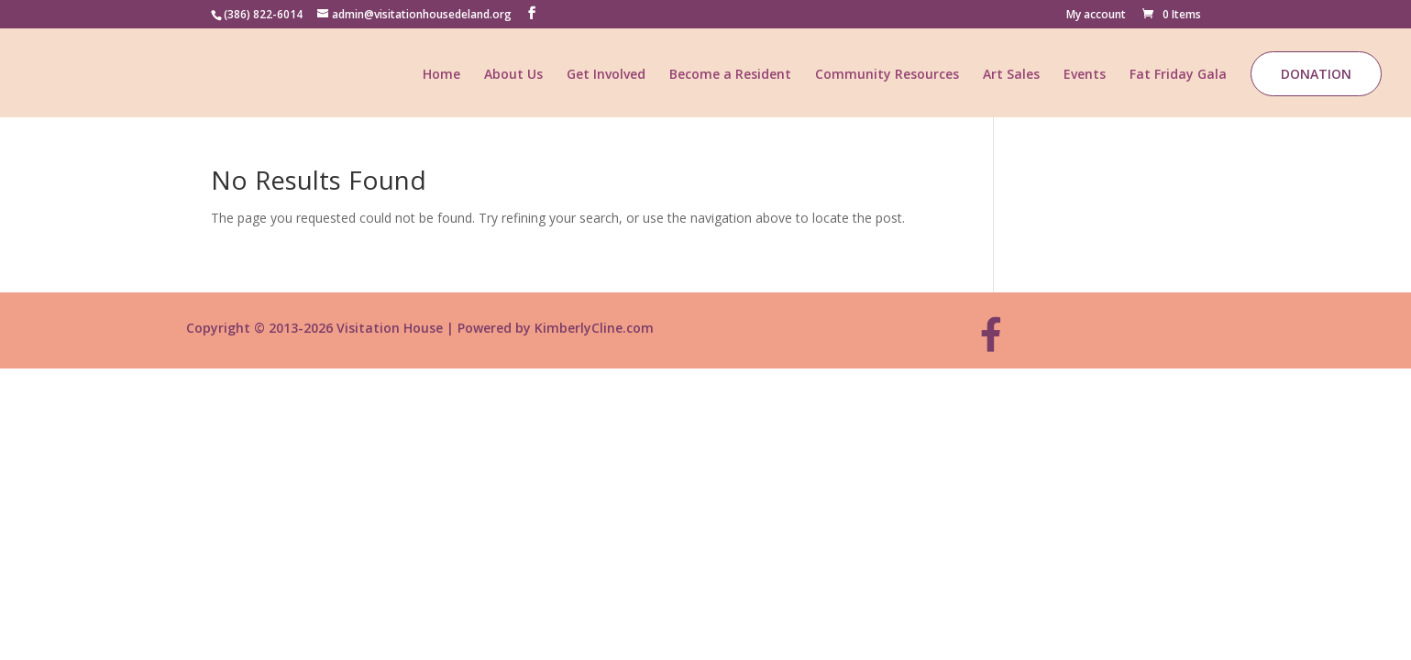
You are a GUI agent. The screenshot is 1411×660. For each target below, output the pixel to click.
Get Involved (606, 75)
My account (1096, 15)
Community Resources (887, 75)
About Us (513, 75)
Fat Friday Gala (1178, 75)
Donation (1316, 73)
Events (1085, 75)
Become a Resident (730, 75)
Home (441, 75)
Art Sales (1011, 75)
